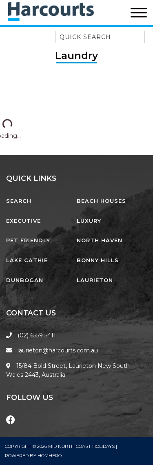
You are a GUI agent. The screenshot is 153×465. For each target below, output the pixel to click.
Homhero (50, 455)
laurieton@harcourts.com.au (52, 350)
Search (18, 201)
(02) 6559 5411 (37, 335)
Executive (23, 220)
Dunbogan (24, 280)
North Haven (99, 240)
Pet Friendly (28, 240)
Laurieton (95, 280)
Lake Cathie (27, 260)
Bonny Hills (98, 260)
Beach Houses (101, 201)
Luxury (89, 220)
